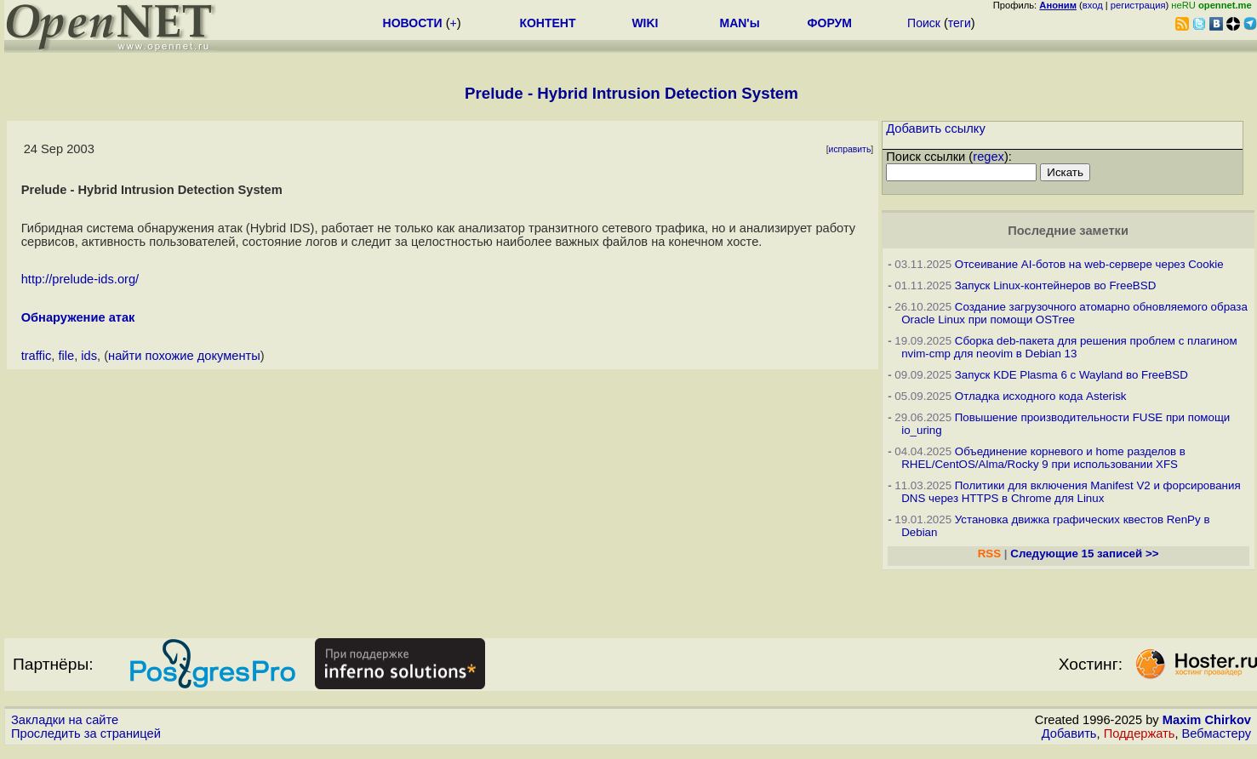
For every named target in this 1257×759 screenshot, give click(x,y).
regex (988, 156)
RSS (989, 553)
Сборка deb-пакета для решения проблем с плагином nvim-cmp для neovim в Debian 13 (1069, 347)
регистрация (1138, 5)
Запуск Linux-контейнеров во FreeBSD (1056, 285)
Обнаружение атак (78, 317)
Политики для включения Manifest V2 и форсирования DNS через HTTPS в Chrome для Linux (1070, 492)
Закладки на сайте (64, 720)
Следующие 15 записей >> (1084, 553)
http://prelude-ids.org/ (80, 279)
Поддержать (1139, 733)
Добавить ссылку (936, 128)
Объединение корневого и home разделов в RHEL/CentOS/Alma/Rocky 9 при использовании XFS (1043, 458)
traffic (36, 355)
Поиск (923, 23)
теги (959, 23)
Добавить (1069, 733)
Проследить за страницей (86, 733)
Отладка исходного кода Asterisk (1041, 396)
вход (1093, 5)
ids (89, 355)
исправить (850, 149)
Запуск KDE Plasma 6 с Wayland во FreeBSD (1071, 374)
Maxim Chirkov (1207, 720)
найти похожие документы (184, 355)
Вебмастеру (1216, 733)
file (66, 355)
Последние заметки (1068, 230)
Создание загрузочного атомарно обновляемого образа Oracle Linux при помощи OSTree (1074, 313)
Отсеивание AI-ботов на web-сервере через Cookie (1089, 264)
